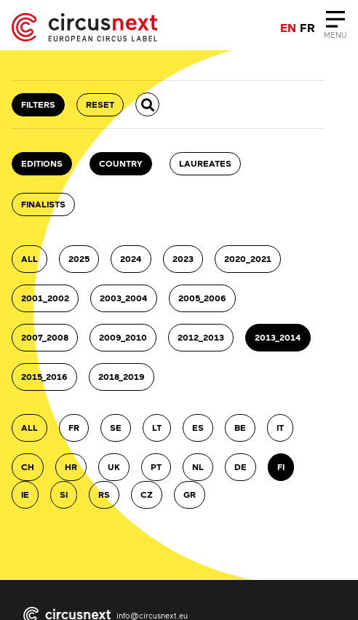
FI (281, 466)
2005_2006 (202, 298)
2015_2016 (44, 376)
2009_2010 (123, 337)
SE (116, 427)
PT (156, 466)
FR (73, 427)
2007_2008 (44, 337)
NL (198, 466)
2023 (183, 258)
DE (240, 466)
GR (189, 494)
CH (27, 466)
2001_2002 (45, 298)
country (121, 163)
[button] (147, 104)
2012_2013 (201, 337)
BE (240, 427)
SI (64, 494)
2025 (79, 258)
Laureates (205, 163)
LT (157, 427)
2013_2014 (278, 337)
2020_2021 (247, 258)
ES (198, 427)
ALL (29, 258)
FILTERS (38, 104)
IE (25, 494)
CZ (146, 494)
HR (71, 466)
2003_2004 (124, 298)
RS (104, 494)
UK (114, 466)
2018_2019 (121, 376)
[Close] (335, 27)
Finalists (43, 204)
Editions (42, 163)
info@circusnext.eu (152, 615)
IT (280, 427)
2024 (131, 258)
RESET (100, 104)
